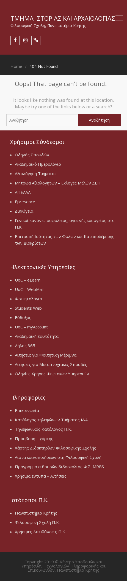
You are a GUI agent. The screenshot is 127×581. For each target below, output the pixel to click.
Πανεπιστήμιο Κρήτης (36, 513)
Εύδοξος (23, 317)
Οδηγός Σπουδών (32, 154)
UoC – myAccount (31, 327)
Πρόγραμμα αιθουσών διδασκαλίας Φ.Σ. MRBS (59, 466)
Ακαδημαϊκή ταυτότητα (37, 336)
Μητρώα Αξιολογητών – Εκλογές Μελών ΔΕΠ (58, 183)
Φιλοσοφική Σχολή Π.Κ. (37, 522)
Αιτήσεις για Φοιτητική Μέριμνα (45, 355)
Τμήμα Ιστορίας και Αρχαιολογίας (62, 18)
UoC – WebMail (29, 289)
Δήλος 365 (25, 345)
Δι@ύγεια (24, 211)
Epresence (25, 201)
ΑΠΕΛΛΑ (23, 192)
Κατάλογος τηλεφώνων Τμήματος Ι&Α (51, 419)
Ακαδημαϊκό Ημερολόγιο (38, 164)
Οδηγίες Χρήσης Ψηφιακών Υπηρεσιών (52, 373)
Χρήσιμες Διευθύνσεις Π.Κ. (40, 531)
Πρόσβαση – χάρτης (34, 438)
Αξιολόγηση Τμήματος (36, 173)
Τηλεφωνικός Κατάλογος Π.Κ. (43, 429)
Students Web (28, 308)
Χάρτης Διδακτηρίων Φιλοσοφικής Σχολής (55, 448)
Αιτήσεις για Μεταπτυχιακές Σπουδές (51, 364)
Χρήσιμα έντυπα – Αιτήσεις (41, 476)
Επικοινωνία (27, 410)
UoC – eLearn (27, 280)
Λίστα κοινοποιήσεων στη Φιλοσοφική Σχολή (58, 457)
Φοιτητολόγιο (28, 298)
